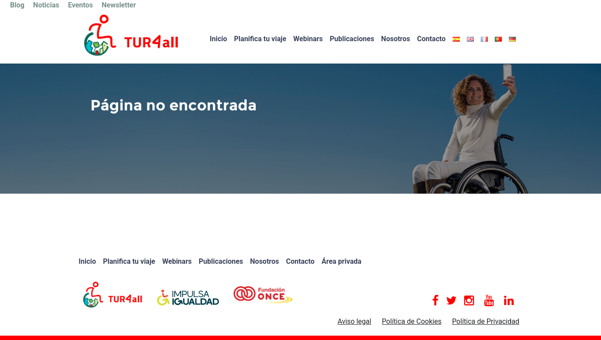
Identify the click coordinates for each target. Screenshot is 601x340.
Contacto (431, 39)
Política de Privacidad (485, 321)
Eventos (80, 5)
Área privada (341, 261)
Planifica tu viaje (260, 39)
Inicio (218, 39)
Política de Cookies (411, 321)
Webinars (308, 39)
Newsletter (119, 5)
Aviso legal (354, 321)
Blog (17, 5)
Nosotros (395, 39)
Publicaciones (352, 39)
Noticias (46, 5)
